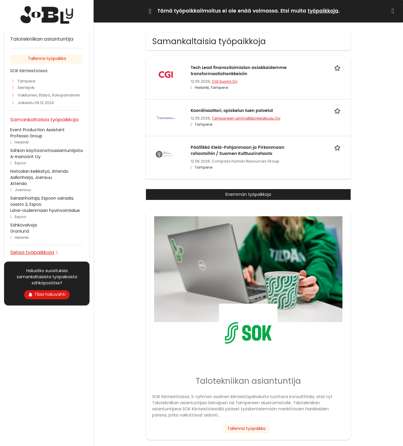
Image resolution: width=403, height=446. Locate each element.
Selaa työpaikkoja (32, 252)
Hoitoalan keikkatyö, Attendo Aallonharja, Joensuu (39, 174)
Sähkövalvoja (23, 225)
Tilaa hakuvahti (47, 294)
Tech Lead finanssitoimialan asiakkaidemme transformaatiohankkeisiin (239, 70)
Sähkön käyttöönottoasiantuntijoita (46, 150)
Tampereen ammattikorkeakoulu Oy (246, 118)
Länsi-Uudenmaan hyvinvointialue (45, 210)
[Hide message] (394, 11)
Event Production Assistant (37, 130)
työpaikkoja (323, 11)
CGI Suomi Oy (224, 81)
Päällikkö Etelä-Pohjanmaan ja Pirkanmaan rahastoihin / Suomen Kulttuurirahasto (237, 150)
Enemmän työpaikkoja (248, 194)
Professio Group (26, 136)
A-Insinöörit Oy (25, 157)
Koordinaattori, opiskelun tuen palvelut (232, 110)
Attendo (18, 183)
